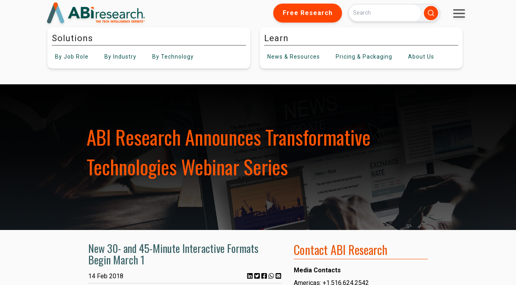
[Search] (385, 12)
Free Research (308, 13)
